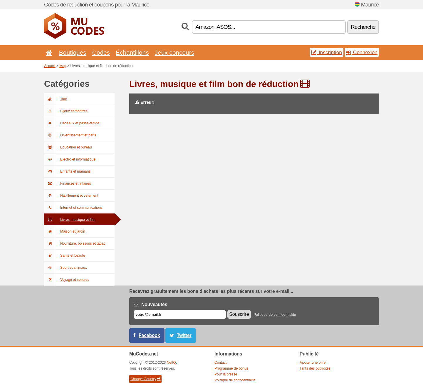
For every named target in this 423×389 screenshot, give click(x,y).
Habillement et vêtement (71, 195)
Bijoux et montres (66, 111)
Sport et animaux (65, 267)
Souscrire (239, 314)
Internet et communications (73, 207)
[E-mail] (180, 314)
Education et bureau (68, 147)
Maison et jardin (64, 231)
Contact (220, 362)
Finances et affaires (67, 183)
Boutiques (72, 52)
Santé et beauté (64, 255)
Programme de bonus (231, 368)
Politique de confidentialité (275, 315)
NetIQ (171, 362)
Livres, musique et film (69, 220)
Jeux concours (174, 52)
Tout (55, 99)
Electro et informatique (69, 159)
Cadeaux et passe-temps (71, 123)
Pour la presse (225, 374)
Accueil (50, 66)
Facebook (149, 335)
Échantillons (132, 52)
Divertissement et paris (70, 135)
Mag (62, 66)
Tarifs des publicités (315, 368)
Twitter (184, 335)
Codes (101, 52)
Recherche (363, 27)
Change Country (145, 379)
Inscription (326, 52)
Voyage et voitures (66, 280)
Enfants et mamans (67, 171)
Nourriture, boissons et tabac (74, 243)
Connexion (361, 52)
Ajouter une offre (313, 362)
